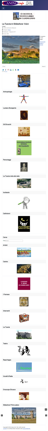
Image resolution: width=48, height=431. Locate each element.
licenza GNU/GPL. (26, 428)
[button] (24, 415)
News (9, 29)
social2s (6, 71)
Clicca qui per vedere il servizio (42, 43)
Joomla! (5, 428)
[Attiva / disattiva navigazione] (3, 8)
